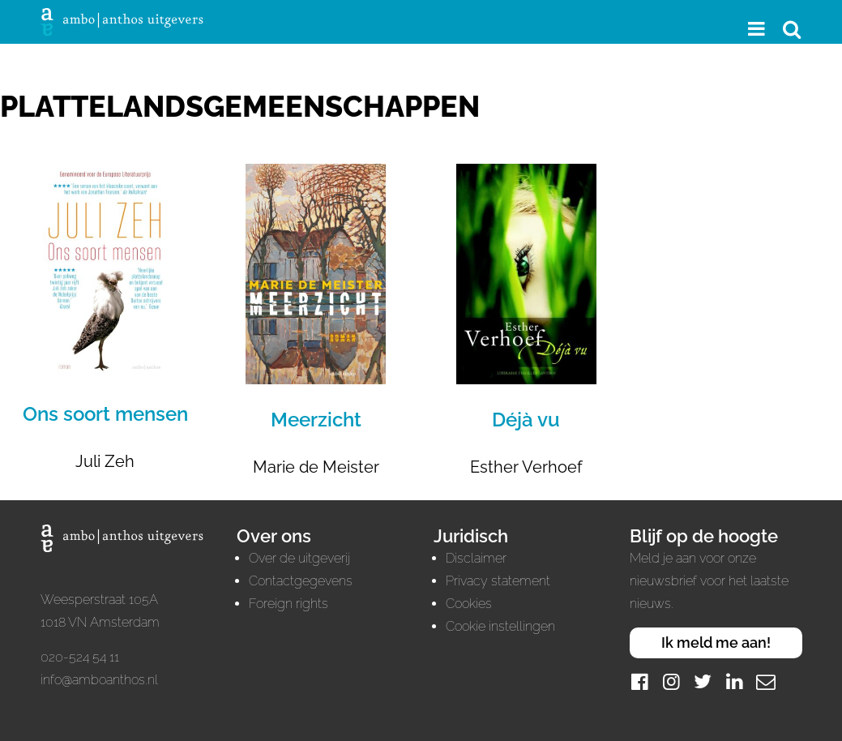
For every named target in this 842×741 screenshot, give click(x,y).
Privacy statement (498, 581)
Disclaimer (476, 558)
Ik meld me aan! (716, 642)
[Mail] (766, 681)
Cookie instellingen (500, 626)
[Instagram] (671, 681)
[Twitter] (702, 681)
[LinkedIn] (734, 681)
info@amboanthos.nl (99, 679)
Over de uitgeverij (299, 558)
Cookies (469, 603)
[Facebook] (639, 681)
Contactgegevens (301, 581)
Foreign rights (288, 603)
